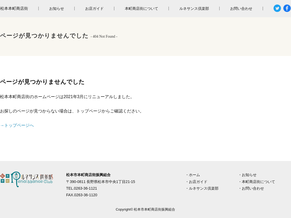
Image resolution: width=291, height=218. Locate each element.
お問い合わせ (241, 8)
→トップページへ (17, 125)
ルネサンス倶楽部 (194, 8)
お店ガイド (94, 8)
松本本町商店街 (14, 8)
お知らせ (56, 8)
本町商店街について (141, 8)
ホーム (194, 175)
